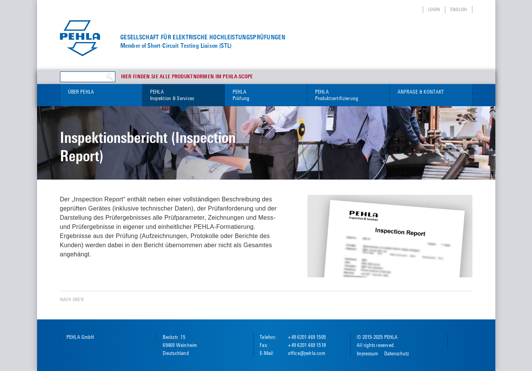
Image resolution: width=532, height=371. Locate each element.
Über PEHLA (81, 92)
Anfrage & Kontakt (421, 92)
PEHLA (183, 95)
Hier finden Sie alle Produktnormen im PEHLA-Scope (187, 76)
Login (434, 9)
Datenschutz (396, 353)
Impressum (367, 353)
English (458, 9)
